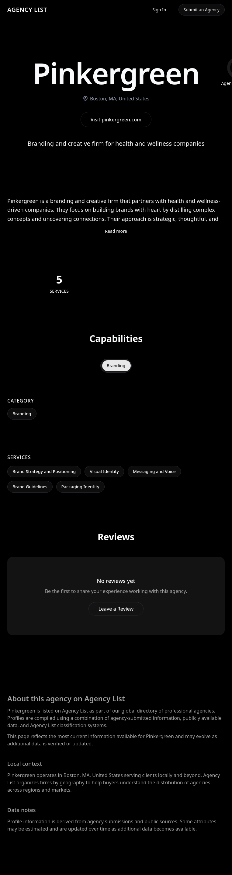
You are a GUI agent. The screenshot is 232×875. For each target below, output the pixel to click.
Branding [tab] (116, 365)
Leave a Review (116, 608)
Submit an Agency (202, 9)
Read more (116, 231)
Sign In (159, 9)
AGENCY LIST (27, 9)
